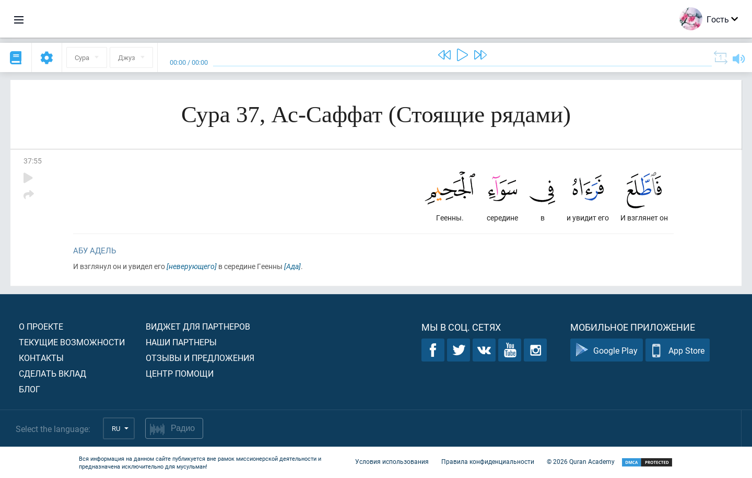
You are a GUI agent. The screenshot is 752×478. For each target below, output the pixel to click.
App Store (677, 350)
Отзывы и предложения (200, 357)
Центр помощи (180, 373)
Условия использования (392, 461)
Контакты (41, 357)
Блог (29, 388)
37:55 (33, 161)
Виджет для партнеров (198, 326)
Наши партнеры (181, 341)
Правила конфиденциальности (487, 461)
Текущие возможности (72, 341)
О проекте (41, 326)
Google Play (606, 350)
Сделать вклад (52, 373)
